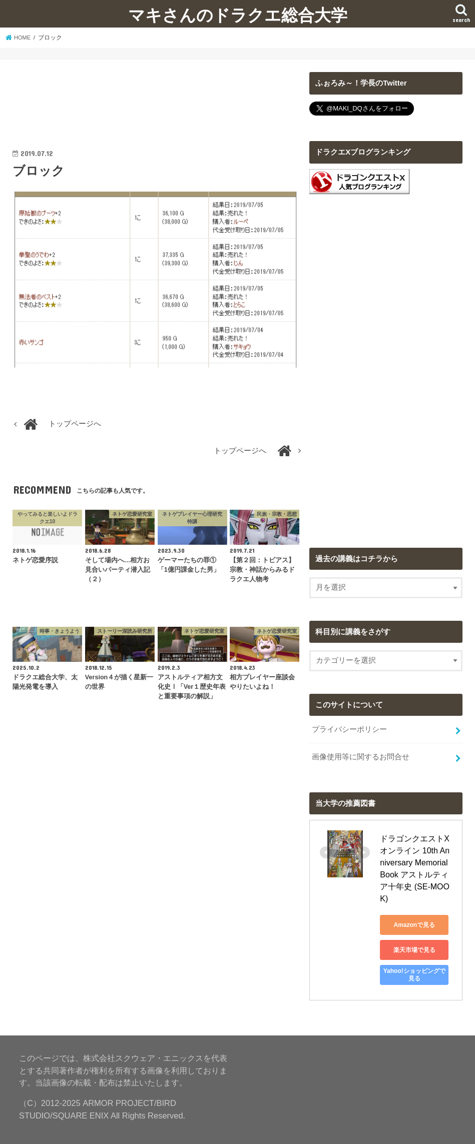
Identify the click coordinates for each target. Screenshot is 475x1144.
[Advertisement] (157, 97)
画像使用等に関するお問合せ (360, 755)
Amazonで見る (425, 898)
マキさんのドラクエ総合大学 (237, 15)
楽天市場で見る (425, 923)
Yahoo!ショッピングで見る (425, 948)
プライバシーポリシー (349, 729)
